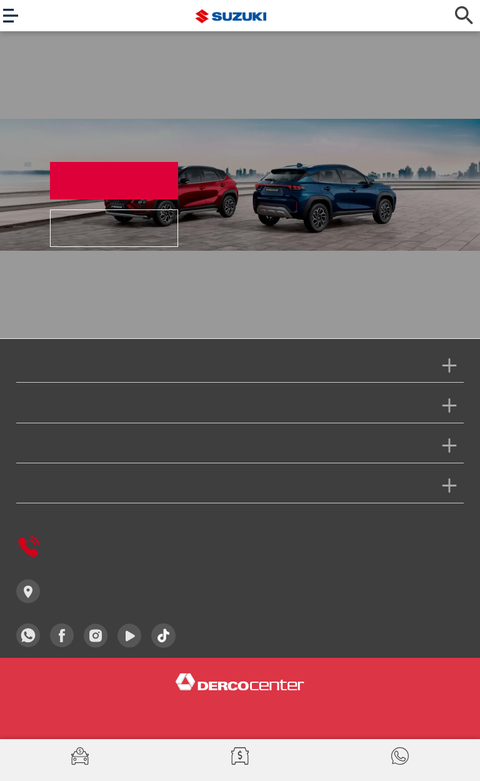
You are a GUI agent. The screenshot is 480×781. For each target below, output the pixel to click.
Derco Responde (68, 546)
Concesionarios (66, 591)
